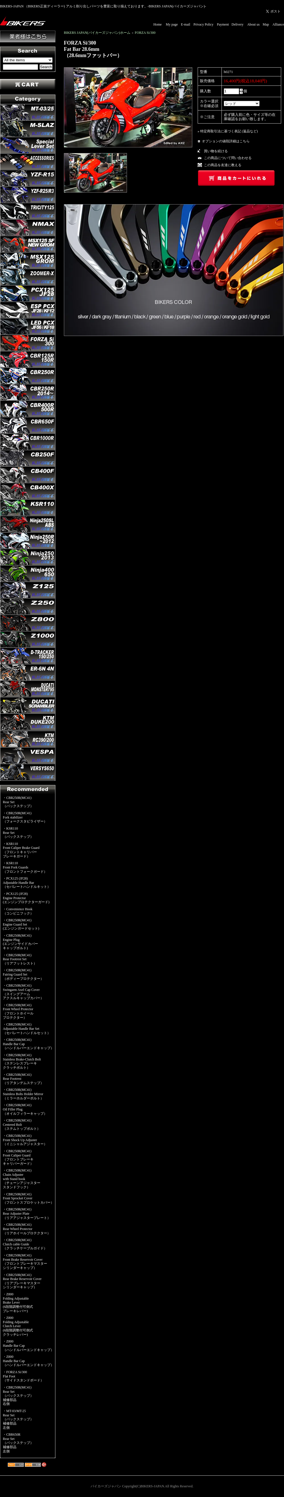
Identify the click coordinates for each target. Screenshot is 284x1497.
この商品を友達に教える (222, 165)
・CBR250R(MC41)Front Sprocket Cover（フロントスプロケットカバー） (28, 1198)
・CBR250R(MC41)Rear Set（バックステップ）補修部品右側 (18, 1395)
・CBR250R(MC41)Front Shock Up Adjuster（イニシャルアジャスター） (25, 1140)
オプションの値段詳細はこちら (226, 141)
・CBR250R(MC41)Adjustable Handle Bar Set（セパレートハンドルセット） (27, 1028)
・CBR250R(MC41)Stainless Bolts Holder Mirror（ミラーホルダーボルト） (23, 1094)
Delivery (237, 24)
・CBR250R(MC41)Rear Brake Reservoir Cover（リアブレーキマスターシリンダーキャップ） (22, 1281)
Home (157, 24)
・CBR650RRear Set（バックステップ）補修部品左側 (18, 1443)
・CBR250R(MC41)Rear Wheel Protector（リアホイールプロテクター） (27, 1229)
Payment (223, 24)
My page (172, 24)
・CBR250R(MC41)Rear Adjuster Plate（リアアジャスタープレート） (27, 1213)
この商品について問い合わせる (228, 158)
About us (253, 24)
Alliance (278, 24)
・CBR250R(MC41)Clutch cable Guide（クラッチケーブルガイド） (25, 1244)
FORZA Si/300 (145, 33)
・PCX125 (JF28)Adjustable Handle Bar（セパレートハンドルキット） (27, 882)
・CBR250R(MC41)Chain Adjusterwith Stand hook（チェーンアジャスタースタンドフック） (21, 1178)
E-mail (185, 24)
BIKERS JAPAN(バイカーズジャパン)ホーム (97, 33)
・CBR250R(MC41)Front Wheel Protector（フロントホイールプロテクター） (18, 1011)
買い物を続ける (216, 151)
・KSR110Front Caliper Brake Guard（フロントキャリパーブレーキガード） (21, 850)
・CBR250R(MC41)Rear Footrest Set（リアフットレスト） (20, 959)
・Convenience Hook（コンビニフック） (18, 911)
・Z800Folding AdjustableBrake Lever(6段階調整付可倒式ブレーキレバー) (18, 1302)
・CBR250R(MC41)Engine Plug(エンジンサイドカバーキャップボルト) (20, 942)
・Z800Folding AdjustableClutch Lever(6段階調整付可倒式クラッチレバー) (18, 1326)
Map (266, 24)
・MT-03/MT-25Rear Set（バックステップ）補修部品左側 (18, 1419)
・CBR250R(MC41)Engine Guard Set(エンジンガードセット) (21, 924)
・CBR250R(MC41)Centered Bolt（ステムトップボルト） (21, 1124)
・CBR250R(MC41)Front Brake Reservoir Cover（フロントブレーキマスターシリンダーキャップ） (25, 1261)
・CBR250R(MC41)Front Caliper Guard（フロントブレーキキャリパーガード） (18, 1157)
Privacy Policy (203, 24)
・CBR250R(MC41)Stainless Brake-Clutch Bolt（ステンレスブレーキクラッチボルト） (22, 1061)
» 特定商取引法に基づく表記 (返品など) (228, 131)
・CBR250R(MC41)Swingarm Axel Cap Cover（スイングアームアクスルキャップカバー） (23, 992)
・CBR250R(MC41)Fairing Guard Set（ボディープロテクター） (23, 974)
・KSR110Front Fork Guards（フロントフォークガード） (25, 867)
